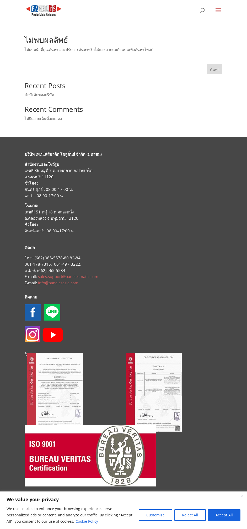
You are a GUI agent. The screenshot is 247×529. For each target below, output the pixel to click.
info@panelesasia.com (58, 282)
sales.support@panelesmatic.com (68, 276)
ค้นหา (214, 69)
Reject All (190, 514)
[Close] (241, 496)
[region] (123, 510)
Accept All (224, 514)
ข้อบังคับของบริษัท (39, 94)
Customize (155, 514)
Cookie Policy (87, 521)
